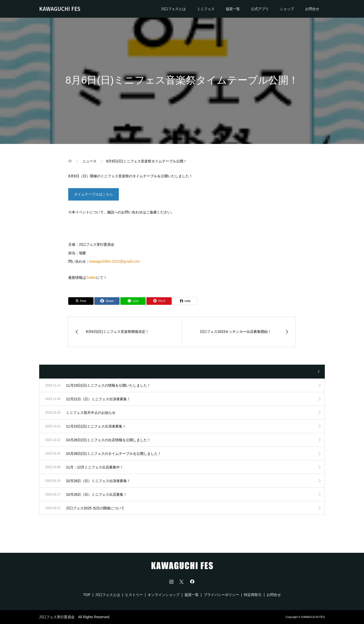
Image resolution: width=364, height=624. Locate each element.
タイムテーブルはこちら (93, 194)
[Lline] (133, 301)
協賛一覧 (233, 9)
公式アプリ (260, 9)
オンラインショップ (163, 595)
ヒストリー (134, 595)
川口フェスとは (173, 9)
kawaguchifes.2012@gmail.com (114, 261)
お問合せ (312, 9)
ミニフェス (206, 9)
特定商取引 (253, 595)
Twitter (91, 278)
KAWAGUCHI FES (59, 8)
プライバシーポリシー (221, 595)
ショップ (287, 9)
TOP (86, 595)
